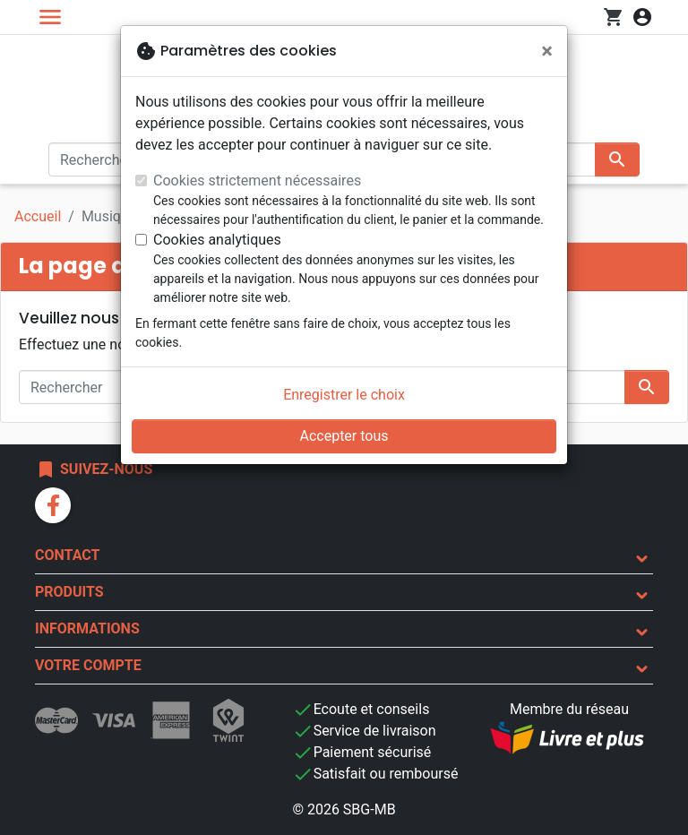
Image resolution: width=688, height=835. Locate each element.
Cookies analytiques (217, 239)
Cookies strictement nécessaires (257, 180)
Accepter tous (343, 435)
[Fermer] (547, 51)
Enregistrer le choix (344, 394)
